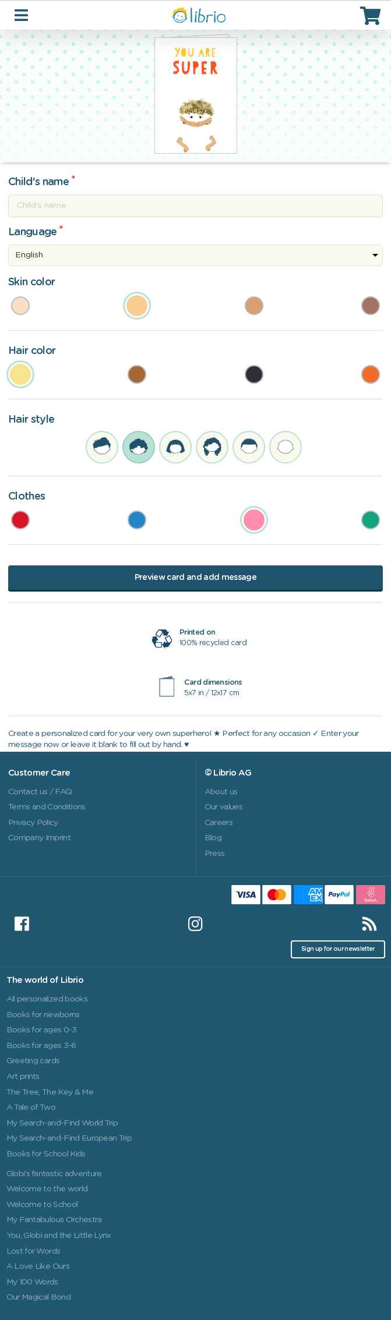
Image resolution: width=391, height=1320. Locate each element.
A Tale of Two (30, 1107)
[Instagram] (195, 924)
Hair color (31, 351)
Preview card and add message (195, 578)
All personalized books (46, 999)
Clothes (26, 496)
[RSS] (369, 924)
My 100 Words (32, 1282)
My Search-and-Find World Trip (62, 1123)
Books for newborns (43, 1015)
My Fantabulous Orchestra (54, 1220)
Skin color (31, 282)
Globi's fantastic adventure (54, 1174)
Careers (219, 823)
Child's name (38, 182)
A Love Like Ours (37, 1266)
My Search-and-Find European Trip (69, 1138)
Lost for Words (33, 1251)
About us (221, 792)
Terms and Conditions (47, 807)
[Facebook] (22, 924)
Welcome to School (42, 1205)
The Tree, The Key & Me (49, 1092)
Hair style (31, 420)
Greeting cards (33, 1061)
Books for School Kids (46, 1154)
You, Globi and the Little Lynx (58, 1235)
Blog (213, 838)
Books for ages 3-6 (41, 1046)
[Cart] (372, 15)
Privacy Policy (33, 823)
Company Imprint (39, 838)
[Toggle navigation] (22, 14)
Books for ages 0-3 (41, 1030)
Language (32, 232)
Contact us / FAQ (40, 792)
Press (215, 854)
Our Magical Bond (38, 1297)
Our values (223, 807)
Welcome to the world (47, 1189)
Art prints (23, 1077)
